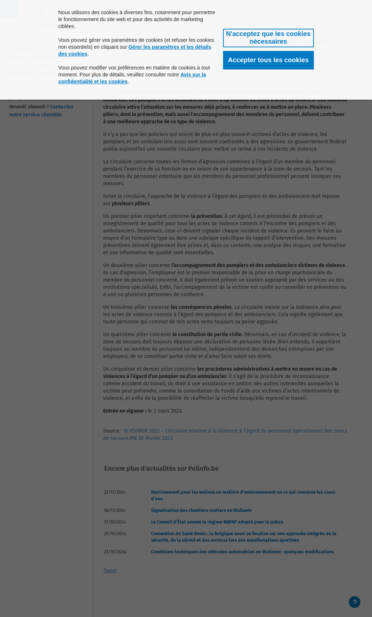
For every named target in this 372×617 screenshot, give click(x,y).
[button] (268, 38)
